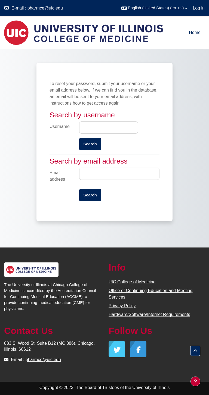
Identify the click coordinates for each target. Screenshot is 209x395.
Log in (199, 8)
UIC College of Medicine (132, 282)
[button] (154, 8)
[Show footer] (195, 381)
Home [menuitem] (195, 32)
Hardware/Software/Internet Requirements (149, 314)
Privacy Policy (122, 305)
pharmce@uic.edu (45, 8)
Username (60, 126)
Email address (57, 175)
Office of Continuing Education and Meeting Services (150, 293)
